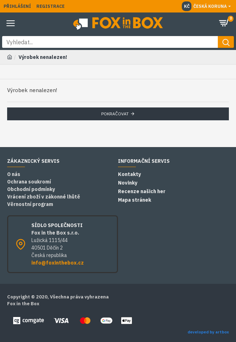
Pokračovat (115, 113)
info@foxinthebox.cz (57, 263)
